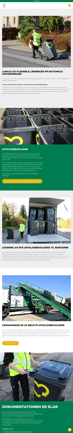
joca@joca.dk (36, 1)
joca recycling (10, 343)
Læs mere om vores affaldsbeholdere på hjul (22, 181)
